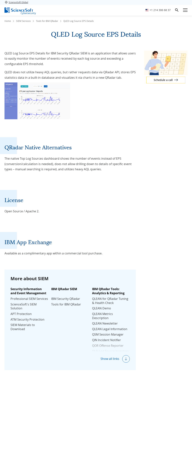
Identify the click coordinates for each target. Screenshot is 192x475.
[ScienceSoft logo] (18, 10)
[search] (177, 10)
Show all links (109, 359)
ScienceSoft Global (16, 2)
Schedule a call (163, 80)
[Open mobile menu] (185, 10)
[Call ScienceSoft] (158, 10)
